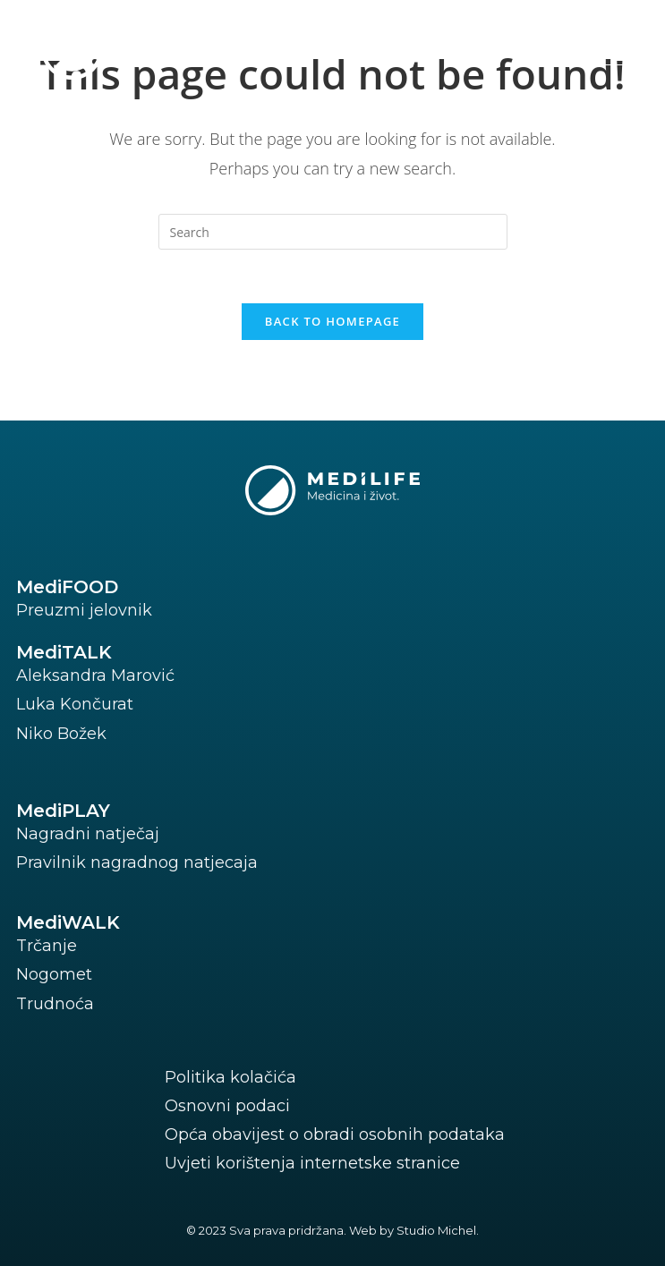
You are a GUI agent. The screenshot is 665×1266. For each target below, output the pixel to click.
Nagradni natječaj (87, 834)
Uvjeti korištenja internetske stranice (312, 1163)
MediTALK (64, 652)
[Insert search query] (332, 232)
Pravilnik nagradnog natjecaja (137, 862)
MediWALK (68, 922)
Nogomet (54, 974)
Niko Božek (61, 733)
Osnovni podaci (227, 1106)
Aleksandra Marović (95, 675)
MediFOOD (67, 587)
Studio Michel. (437, 1230)
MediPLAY (63, 810)
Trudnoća (55, 1004)
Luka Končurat (74, 704)
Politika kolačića (230, 1077)
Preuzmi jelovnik (84, 610)
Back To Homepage (332, 321)
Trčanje (46, 946)
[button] (585, 47)
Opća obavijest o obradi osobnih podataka (335, 1134)
